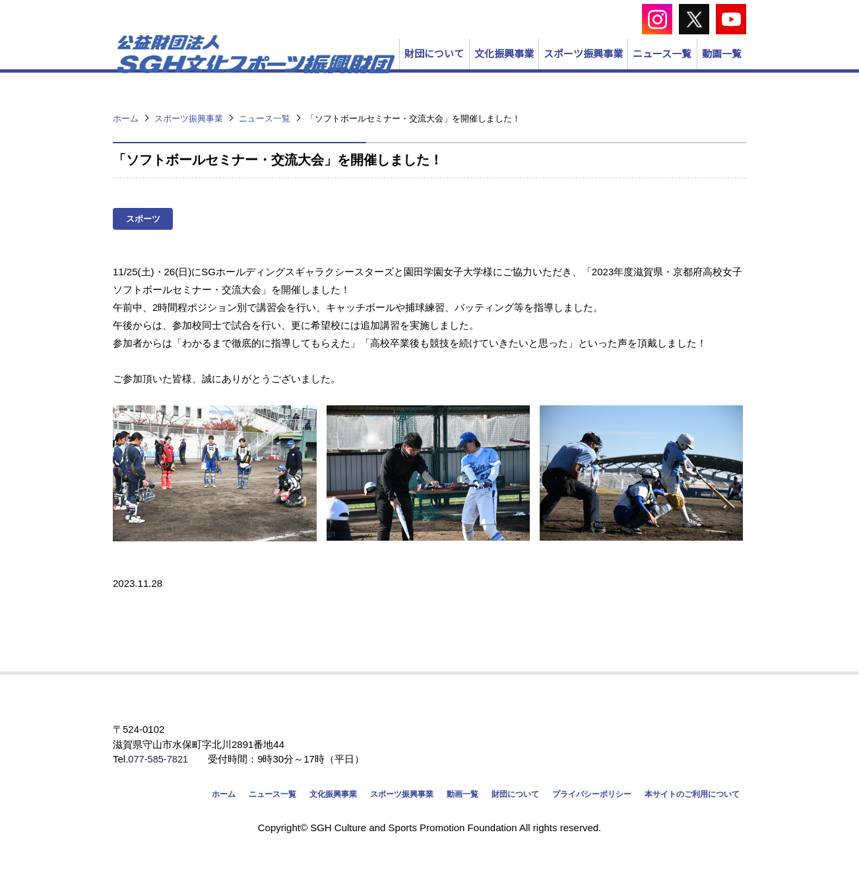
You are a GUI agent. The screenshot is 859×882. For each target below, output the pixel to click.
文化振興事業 (350, 77)
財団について (237, 77)
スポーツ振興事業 (473, 77)
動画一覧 (700, 77)
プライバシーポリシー (569, 816)
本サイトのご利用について (684, 816)
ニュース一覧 (596, 77)
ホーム (153, 816)
